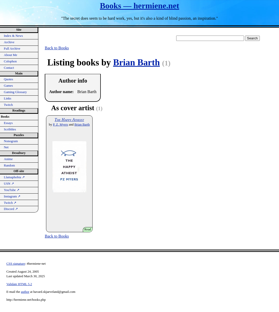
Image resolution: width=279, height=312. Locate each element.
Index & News (13, 36)
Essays (8, 123)
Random (9, 165)
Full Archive (12, 48)
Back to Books (57, 48)
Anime (8, 159)
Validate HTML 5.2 (19, 284)
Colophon (10, 61)
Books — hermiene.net (139, 5)
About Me (10, 55)
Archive (9, 42)
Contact (9, 68)
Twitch (8, 105)
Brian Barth (136, 63)
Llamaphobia (14, 177)
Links (7, 98)
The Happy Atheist (69, 119)
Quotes (8, 79)
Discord (11, 209)
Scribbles (10, 129)
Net (6, 147)
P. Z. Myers (60, 124)
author (25, 292)
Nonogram (11, 141)
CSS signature (15, 263)
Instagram (12, 196)
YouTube (11, 190)
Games (8, 85)
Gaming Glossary (15, 92)
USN (9, 183)
